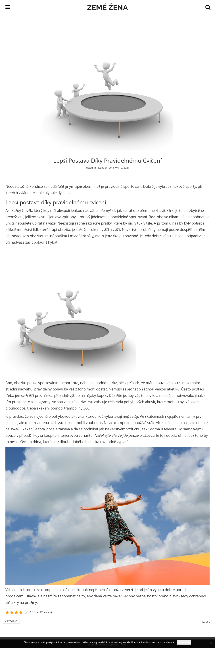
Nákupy (102, 167)
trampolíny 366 (76, 408)
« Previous (11, 621)
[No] (210, 643)
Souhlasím (183, 642)
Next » (206, 622)
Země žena (107, 7)
